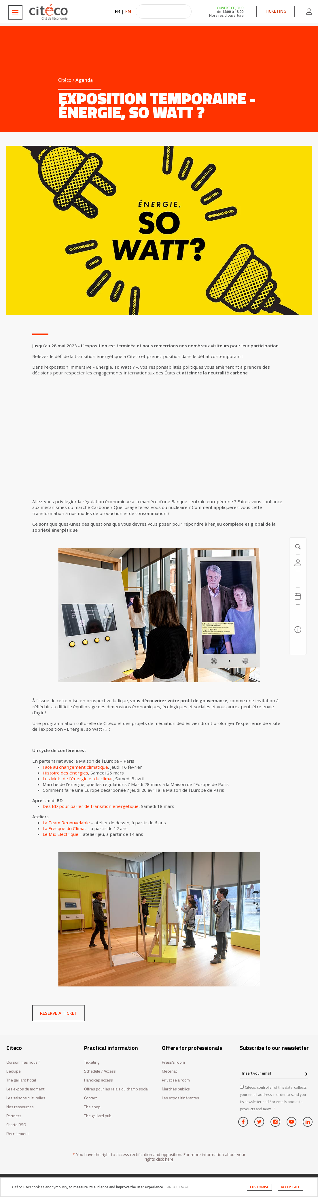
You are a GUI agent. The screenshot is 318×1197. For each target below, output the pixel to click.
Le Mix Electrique (60, 834)
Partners (13, 1116)
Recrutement (17, 1134)
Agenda (84, 80)
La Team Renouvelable (66, 822)
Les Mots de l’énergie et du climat (78, 778)
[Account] (297, 562)
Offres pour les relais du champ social (116, 1089)
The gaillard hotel (21, 1080)
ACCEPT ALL (290, 1187)
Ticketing (91, 1062)
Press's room (173, 1062)
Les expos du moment (25, 1089)
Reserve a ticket (58, 1013)
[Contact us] (297, 646)
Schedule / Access (100, 1071)
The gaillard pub (97, 1116)
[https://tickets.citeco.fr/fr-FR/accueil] (297, 579)
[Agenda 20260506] (297, 596)
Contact (90, 1098)
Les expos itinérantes (180, 1098)
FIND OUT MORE (178, 1187)
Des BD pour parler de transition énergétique (91, 806)
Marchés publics (176, 1089)
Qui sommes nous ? (23, 1062)
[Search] (297, 613)
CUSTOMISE (259, 1187)
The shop (92, 1107)
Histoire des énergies (65, 773)
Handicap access (98, 1080)
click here (164, 1159)
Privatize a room (176, 1080)
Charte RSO (16, 1125)
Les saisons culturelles (25, 1098)
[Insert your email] (274, 1073)
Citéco (64, 80)
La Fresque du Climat (64, 828)
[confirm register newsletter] (306, 1074)
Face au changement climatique (75, 767)
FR (117, 11)
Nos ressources (20, 1107)
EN (128, 11)
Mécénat (169, 1071)
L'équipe (13, 1071)
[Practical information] (297, 629)
